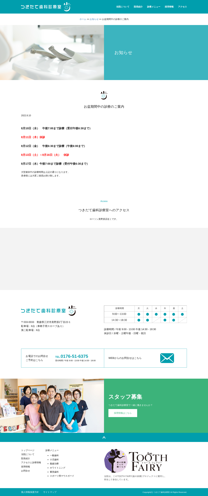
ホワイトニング (57, 468)
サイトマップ (49, 492)
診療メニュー (153, 7)
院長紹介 (138, 7)
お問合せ (25, 471)
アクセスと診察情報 (31, 462)
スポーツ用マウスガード (62, 476)
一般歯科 (54, 455)
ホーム (83, 19)
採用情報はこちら (123, 413)
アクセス (182, 7)
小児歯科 (54, 459)
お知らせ (94, 19)
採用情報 (169, 7)
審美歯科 (54, 472)
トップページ (27, 450)
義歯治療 (54, 463)
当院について (122, 7)
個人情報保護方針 (30, 492)
